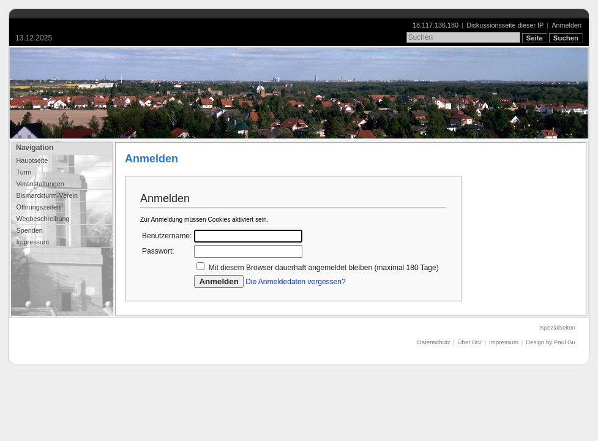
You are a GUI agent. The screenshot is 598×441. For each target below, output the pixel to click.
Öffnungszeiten (38, 207)
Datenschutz (433, 342)
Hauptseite (32, 160)
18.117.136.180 (435, 25)
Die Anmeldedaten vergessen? (295, 281)
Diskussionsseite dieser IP (505, 25)
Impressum (32, 242)
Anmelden (566, 25)
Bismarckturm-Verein (46, 195)
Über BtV (470, 342)
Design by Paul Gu (550, 342)
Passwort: (158, 251)
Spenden (29, 230)
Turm (23, 172)
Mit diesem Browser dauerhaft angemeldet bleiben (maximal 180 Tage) (324, 267)
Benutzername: (167, 236)
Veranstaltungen (40, 183)
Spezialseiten (557, 327)
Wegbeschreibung (42, 218)
